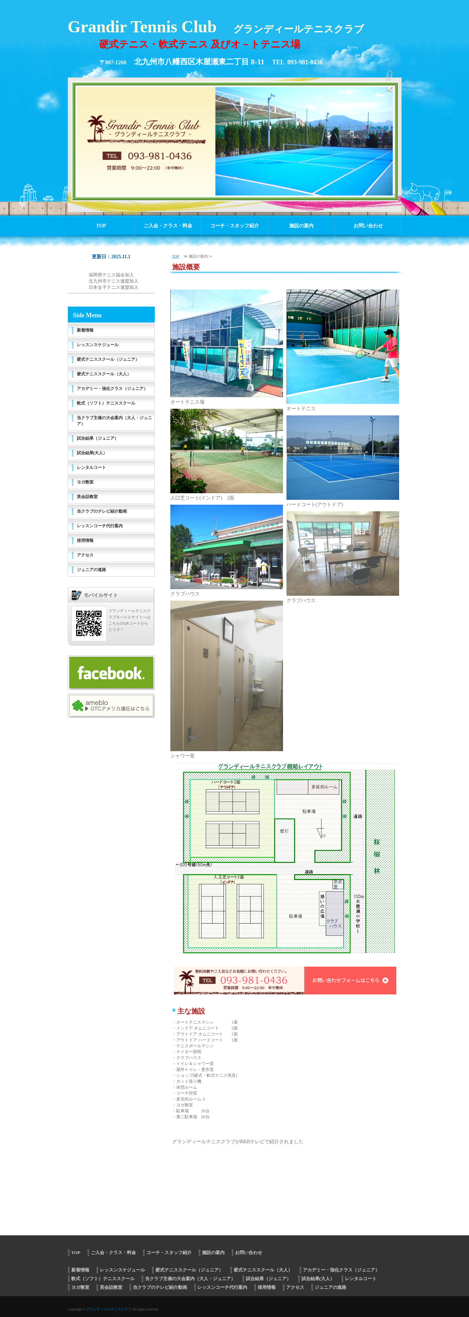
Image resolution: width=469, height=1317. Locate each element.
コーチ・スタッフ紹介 (234, 225)
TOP (101, 225)
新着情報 (85, 330)
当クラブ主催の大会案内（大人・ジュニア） (114, 420)
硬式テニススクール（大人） (104, 374)
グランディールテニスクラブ (108, 1309)
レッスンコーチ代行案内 (100, 525)
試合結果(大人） (92, 452)
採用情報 (85, 540)
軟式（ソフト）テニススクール (106, 403)
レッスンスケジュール (98, 344)
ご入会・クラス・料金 (168, 225)
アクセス (85, 555)
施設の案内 (301, 225)
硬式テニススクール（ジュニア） (108, 359)
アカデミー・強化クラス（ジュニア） (112, 388)
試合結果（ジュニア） (98, 438)
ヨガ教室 (85, 482)
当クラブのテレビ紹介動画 (102, 511)
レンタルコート (91, 467)
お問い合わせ (368, 225)
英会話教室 (87, 496)
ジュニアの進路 (91, 569)
